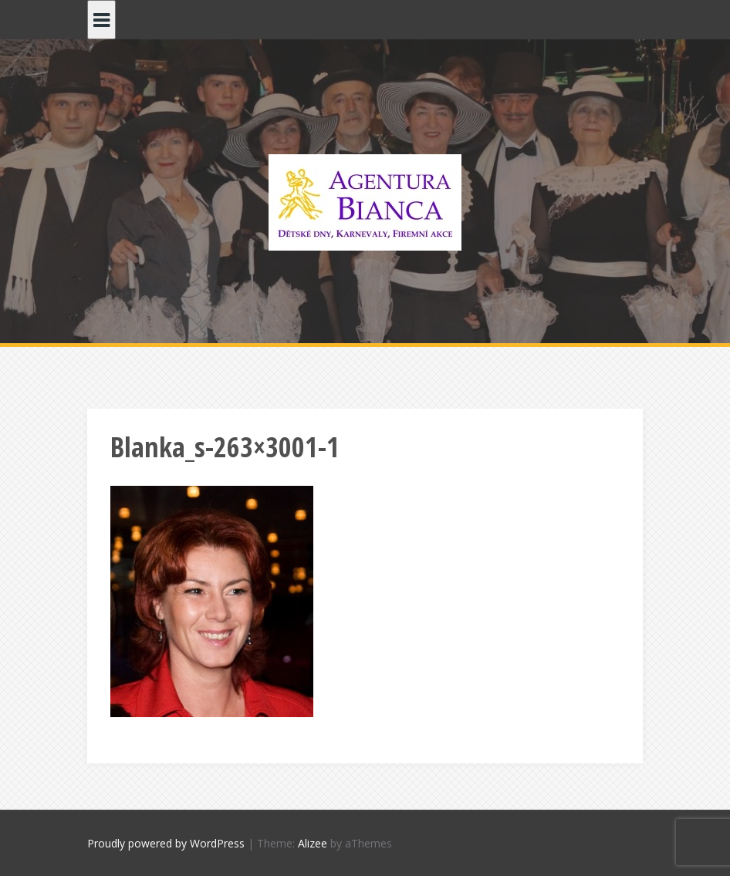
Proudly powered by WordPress (166, 843)
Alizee (312, 843)
